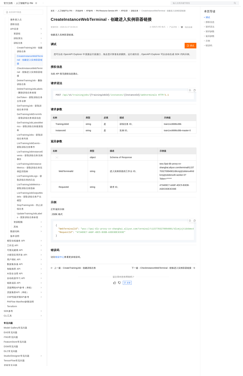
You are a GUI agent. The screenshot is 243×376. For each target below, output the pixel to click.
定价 (67, 5)
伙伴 (85, 5)
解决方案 (50, 5)
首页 (52, 21)
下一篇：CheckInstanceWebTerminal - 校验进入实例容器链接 (163, 278)
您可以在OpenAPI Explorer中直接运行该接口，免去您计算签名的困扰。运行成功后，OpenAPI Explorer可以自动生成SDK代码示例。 (123, 64)
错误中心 (59, 267)
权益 (60, 5)
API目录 (124, 21)
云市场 (76, 5)
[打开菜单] (5, 5)
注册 (222, 5)
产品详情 (173, 37)
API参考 (89, 21)
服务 (92, 5)
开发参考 (79, 21)
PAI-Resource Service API (107, 21)
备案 (207, 5)
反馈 (127, 293)
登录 (234, 5)
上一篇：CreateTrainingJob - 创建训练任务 (73, 278)
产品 (40, 5)
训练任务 (134, 21)
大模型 (32, 5)
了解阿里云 (103, 5)
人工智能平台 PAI (24, 13)
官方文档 (8, 13)
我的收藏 (188, 37)
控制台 (215, 5)
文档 (201, 5)
